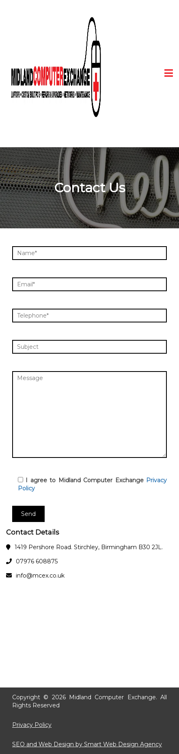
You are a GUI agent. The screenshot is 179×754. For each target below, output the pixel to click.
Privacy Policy (32, 724)
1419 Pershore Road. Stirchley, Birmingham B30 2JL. (89, 547)
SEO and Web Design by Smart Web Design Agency (87, 744)
